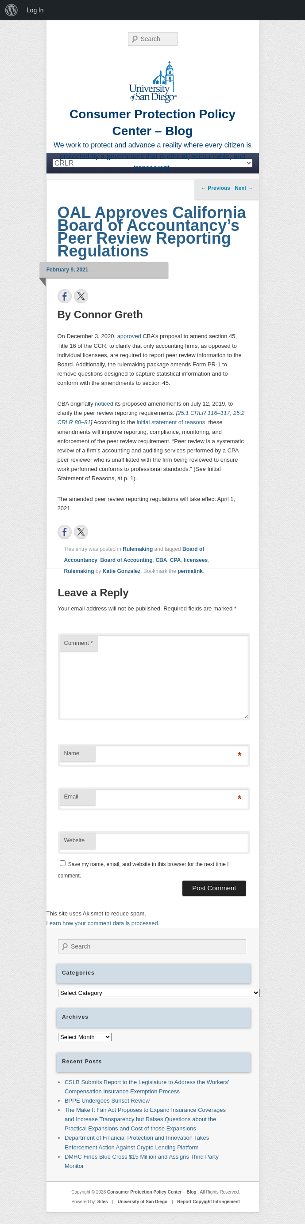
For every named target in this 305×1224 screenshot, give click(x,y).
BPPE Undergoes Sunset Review (107, 1100)
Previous (215, 188)
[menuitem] (11, 10)
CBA (161, 560)
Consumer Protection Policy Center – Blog (152, 1192)
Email (71, 796)
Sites (102, 1201)
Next (244, 188)
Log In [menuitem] (35, 10)
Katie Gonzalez (121, 571)
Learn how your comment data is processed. (103, 923)
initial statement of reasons (171, 422)
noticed (104, 403)
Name (72, 753)
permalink (190, 571)
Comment (78, 643)
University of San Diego (142, 1201)
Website (74, 840)
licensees (196, 560)
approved (129, 336)
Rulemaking (138, 549)
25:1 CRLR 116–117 (204, 413)
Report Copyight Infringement (208, 1201)
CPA (175, 560)
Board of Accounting (126, 560)
